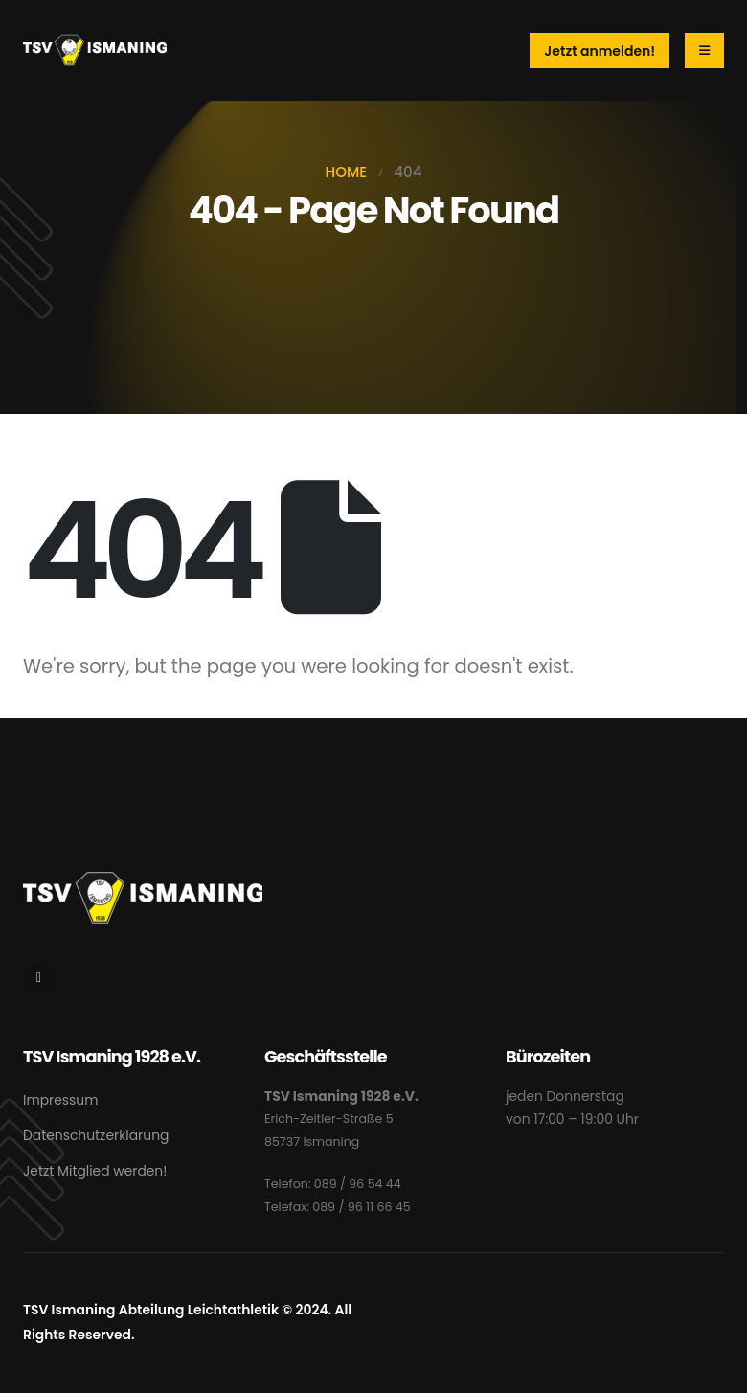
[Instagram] (39, 977)
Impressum (60, 1099)
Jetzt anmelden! (599, 50)
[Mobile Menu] (704, 50)
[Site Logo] (95, 50)
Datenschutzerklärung (96, 1135)
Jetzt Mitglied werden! (95, 1170)
